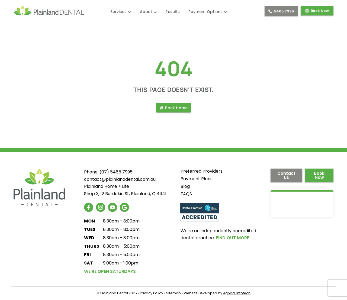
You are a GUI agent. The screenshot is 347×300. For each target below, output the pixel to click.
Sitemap (173, 293)
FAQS (186, 194)
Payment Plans (197, 179)
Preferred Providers (202, 171)
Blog (185, 186)
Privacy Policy (151, 293)
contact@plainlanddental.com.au (120, 179)
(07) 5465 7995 (116, 172)
